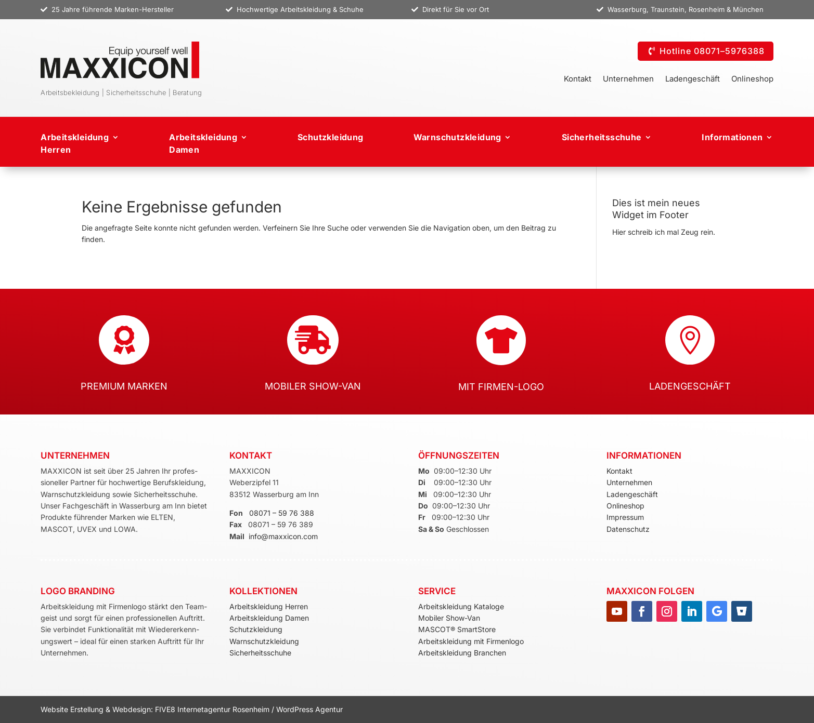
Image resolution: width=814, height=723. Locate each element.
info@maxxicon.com (283, 536)
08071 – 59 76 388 (281, 512)
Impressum (625, 517)
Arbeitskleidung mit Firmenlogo (471, 641)
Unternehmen (628, 79)
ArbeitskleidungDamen (203, 143)
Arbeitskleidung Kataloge (461, 606)
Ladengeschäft (692, 79)
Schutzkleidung (331, 137)
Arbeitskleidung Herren (75, 143)
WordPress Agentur (309, 709)
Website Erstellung (73, 709)
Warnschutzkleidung (457, 137)
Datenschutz (628, 529)
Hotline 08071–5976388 (712, 51)
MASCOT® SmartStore (457, 629)
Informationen (732, 137)
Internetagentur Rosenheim (223, 709)
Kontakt (577, 79)
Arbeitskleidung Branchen (462, 652)
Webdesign (131, 709)
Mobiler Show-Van (449, 617)
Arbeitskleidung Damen (269, 617)
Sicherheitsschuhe (602, 137)
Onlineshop (752, 79)
